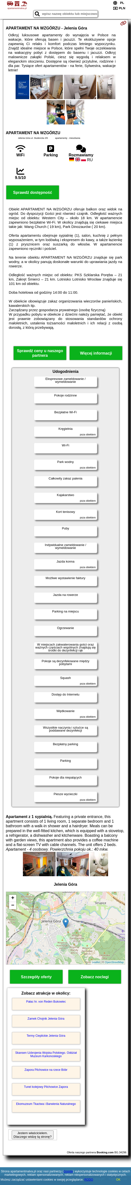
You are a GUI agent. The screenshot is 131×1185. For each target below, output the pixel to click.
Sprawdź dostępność (32, 192)
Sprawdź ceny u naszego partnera (40, 353)
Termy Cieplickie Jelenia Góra (46, 1035)
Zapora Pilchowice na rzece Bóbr (46, 1070)
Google (68, 1171)
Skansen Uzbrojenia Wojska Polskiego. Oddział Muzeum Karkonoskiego (46, 1054)
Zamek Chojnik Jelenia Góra (46, 1018)
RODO (88, 1179)
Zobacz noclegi (95, 977)
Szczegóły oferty (36, 977)
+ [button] (12, 898)
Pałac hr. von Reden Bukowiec (46, 1001)
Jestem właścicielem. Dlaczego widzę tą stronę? (33, 1134)
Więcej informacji (96, 353)
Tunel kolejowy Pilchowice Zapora (46, 1087)
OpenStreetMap (114, 962)
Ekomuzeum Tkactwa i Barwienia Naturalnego (46, 1104)
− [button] (12, 905)
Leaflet (96, 962)
